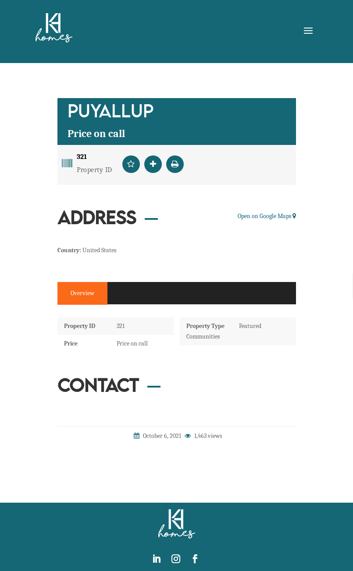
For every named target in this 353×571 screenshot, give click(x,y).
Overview (82, 293)
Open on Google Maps (267, 216)
